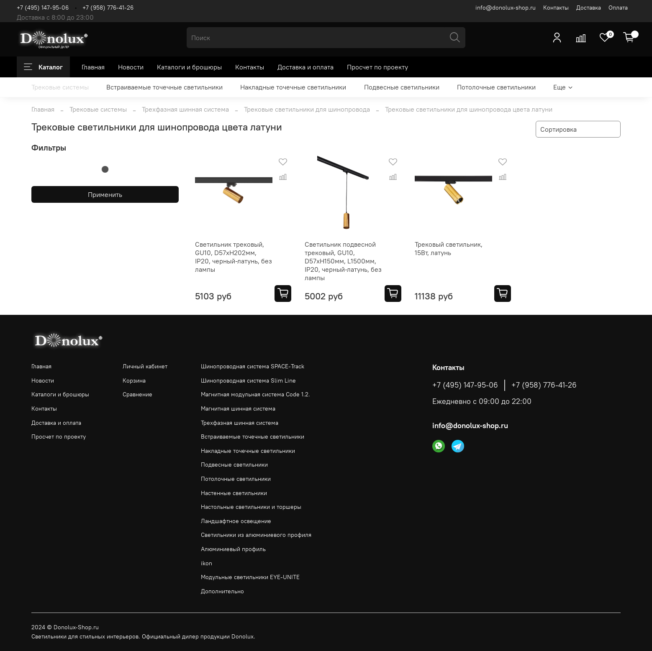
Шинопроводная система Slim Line (248, 380)
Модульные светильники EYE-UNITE (250, 577)
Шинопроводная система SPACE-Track (252, 366)
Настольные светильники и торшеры (251, 507)
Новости (131, 67)
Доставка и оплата (305, 67)
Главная (93, 67)
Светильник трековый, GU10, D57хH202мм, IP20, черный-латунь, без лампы (233, 256)
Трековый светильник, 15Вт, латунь (449, 248)
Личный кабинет (145, 366)
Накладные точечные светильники (293, 87)
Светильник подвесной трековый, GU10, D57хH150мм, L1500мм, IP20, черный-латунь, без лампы (343, 261)
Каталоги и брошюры (189, 67)
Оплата (618, 7)
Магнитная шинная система (238, 408)
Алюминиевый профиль (233, 549)
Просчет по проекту (377, 67)
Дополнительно (222, 591)
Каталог (43, 67)
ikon (206, 563)
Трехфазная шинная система (185, 109)
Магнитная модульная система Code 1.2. (255, 394)
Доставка (588, 7)
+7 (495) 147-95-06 (43, 7)
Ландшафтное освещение (236, 521)
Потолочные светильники (496, 87)
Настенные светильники (234, 493)
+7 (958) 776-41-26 (107, 7)
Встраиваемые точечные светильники (164, 87)
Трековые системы (60, 87)
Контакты (556, 7)
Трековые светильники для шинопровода (307, 109)
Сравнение (137, 394)
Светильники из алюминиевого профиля (256, 535)
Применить (105, 194)
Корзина (134, 380)
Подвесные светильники (401, 87)
